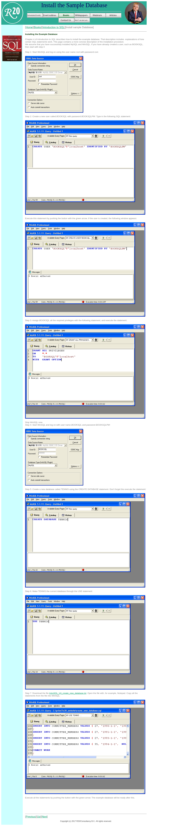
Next (44, 816)
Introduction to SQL (53, 27)
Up (38, 816)
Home (29, 27)
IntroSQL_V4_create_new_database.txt (67, 693)
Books (37, 27)
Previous (31, 816)
